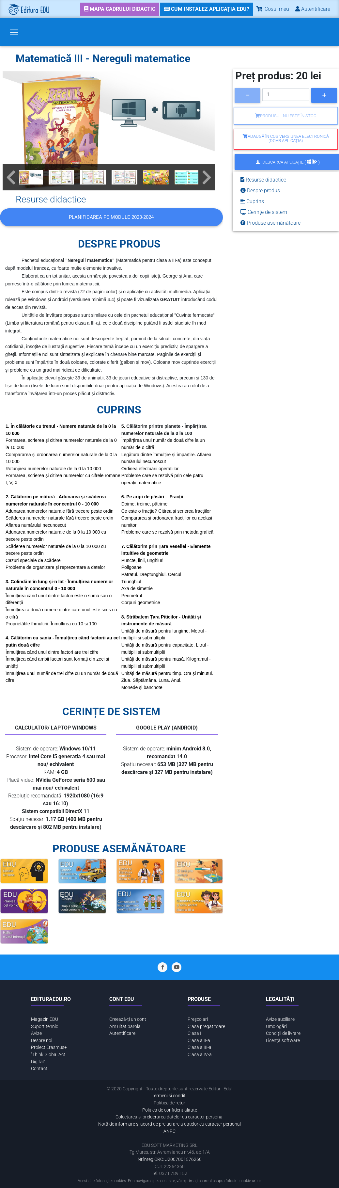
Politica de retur (169, 1103)
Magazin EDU (44, 1019)
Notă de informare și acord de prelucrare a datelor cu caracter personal (169, 1124)
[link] (119, 9)
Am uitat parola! (125, 1026)
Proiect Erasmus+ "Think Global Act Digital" (49, 1054)
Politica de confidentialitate (169, 1110)
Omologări (276, 1026)
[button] (11, 177)
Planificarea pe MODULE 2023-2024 (111, 217)
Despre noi (41, 1040)
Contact (39, 1068)
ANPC (169, 1131)
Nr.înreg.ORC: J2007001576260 (170, 1159)
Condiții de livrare (283, 1033)
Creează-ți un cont (127, 1019)
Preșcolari (198, 1019)
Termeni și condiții (170, 1096)
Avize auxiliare (280, 1019)
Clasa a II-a (199, 1040)
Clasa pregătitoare (206, 1026)
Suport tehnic (44, 1026)
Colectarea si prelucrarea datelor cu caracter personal (169, 1117)
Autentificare (122, 1033)
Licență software (283, 1040)
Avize (36, 1033)
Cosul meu (272, 9)
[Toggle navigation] (14, 32)
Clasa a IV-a (200, 1054)
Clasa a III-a (199, 1047)
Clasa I (194, 1033)
